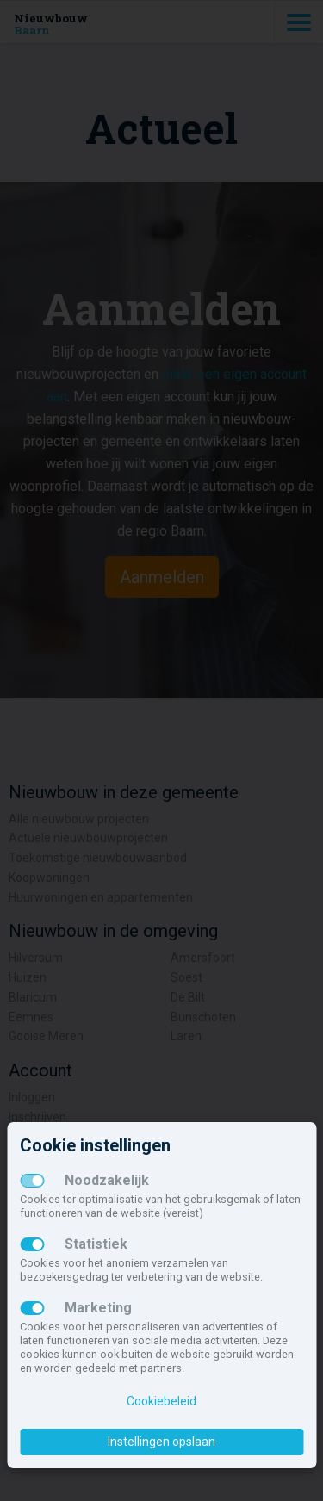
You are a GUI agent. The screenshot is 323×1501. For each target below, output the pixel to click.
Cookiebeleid (161, 1401)
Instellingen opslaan (161, 1441)
